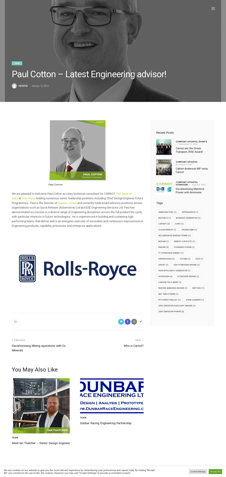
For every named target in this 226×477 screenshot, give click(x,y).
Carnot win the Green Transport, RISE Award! (191, 150)
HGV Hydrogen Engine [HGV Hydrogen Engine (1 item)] (173, 278)
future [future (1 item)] (189, 266)
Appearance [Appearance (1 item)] (194, 212)
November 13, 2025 (188, 144)
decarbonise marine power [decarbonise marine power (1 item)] (176, 242)
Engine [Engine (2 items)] (164, 254)
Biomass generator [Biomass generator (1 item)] (172, 224)
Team (17, 63)
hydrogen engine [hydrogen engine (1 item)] (192, 290)
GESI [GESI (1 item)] (163, 272)
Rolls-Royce (30, 198)
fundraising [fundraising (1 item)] (168, 266)
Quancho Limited (77, 203)
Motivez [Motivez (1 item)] (165, 308)
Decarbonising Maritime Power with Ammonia (191, 190)
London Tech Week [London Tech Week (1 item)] (171, 296)
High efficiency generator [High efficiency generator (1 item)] (176, 284)
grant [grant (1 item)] (179, 272)
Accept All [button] (215, 471)
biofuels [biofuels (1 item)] (166, 218)
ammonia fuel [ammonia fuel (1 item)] (169, 212)
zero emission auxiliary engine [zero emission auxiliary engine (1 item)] (179, 326)
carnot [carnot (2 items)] (165, 230)
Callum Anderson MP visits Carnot (189, 170)
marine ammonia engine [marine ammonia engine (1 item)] (174, 302)
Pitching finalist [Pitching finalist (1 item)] (171, 314)
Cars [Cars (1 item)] (182, 230)
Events (203, 141)
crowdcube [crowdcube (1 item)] (193, 236)
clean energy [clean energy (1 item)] (168, 236)
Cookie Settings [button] (198, 471)
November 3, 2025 (184, 164)
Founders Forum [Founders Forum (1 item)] (188, 254)
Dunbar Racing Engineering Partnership (103, 426)
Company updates (186, 162)
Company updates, (187, 141)
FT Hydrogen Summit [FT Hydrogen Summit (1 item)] (172, 260)
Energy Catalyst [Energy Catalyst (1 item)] (188, 248)
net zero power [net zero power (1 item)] (189, 308)
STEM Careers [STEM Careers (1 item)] (169, 320)
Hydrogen (182, 184)
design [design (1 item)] (164, 248)
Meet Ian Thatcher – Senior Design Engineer (41, 446)
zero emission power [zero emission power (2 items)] (173, 332)
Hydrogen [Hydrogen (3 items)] (166, 290)
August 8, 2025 (198, 184)
